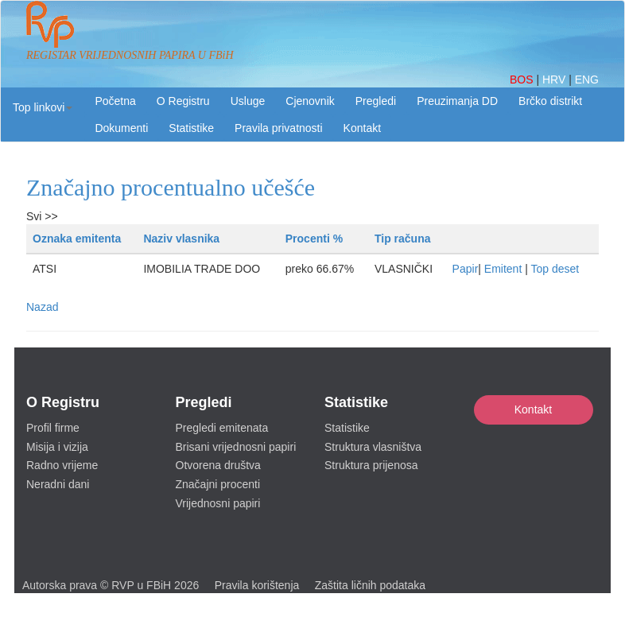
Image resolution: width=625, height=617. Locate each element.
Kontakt (533, 409)
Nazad (42, 307)
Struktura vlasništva (372, 446)
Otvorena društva (218, 465)
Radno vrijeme (62, 465)
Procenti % (314, 238)
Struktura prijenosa (371, 465)
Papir (465, 268)
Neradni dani (57, 484)
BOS (523, 79)
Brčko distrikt (550, 101)
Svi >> (42, 216)
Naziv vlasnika (181, 238)
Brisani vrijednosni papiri (236, 446)
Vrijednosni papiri (218, 503)
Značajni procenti (218, 484)
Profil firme (53, 427)
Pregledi (375, 101)
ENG (587, 79)
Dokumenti (121, 128)
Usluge (248, 101)
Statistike (191, 128)
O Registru (183, 101)
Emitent (503, 268)
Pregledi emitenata (222, 427)
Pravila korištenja (257, 585)
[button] (42, 107)
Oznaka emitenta (77, 238)
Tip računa (403, 238)
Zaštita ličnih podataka (370, 585)
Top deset (554, 268)
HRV (555, 79)
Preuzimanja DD (457, 101)
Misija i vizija (57, 446)
